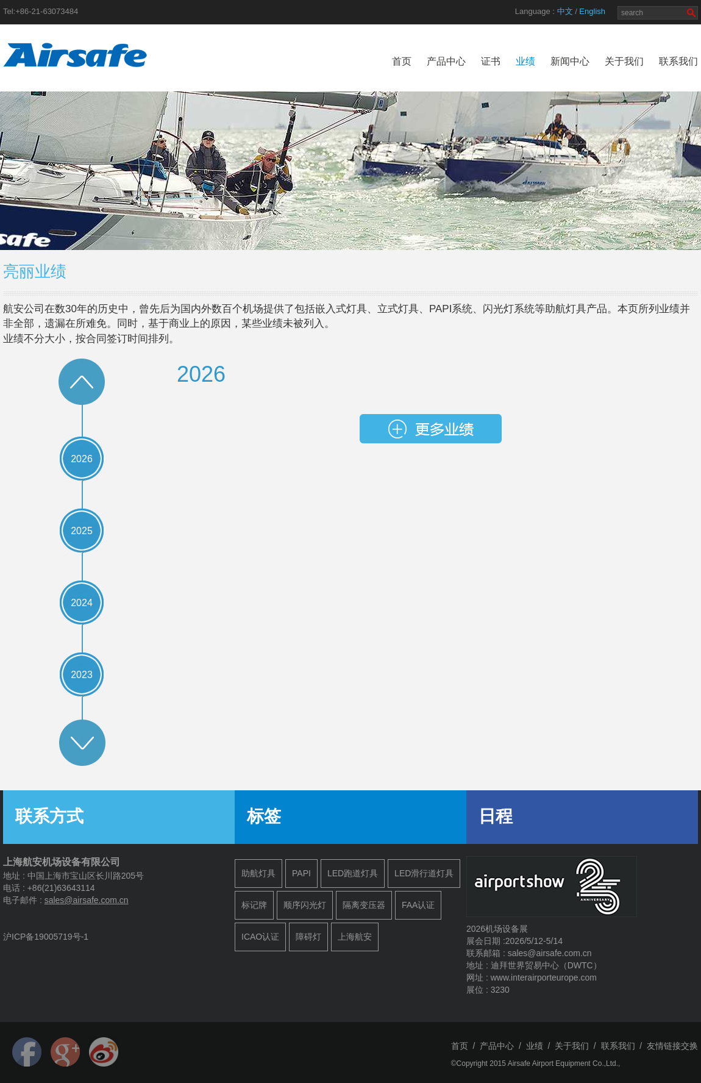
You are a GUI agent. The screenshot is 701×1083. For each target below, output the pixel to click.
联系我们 (678, 61)
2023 (82, 675)
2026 (82, 459)
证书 (490, 61)
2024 (82, 603)
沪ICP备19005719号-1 (45, 937)
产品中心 (446, 61)
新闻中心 (569, 61)
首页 (401, 61)
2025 (82, 531)
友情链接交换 (672, 1046)
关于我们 (624, 61)
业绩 (525, 61)
